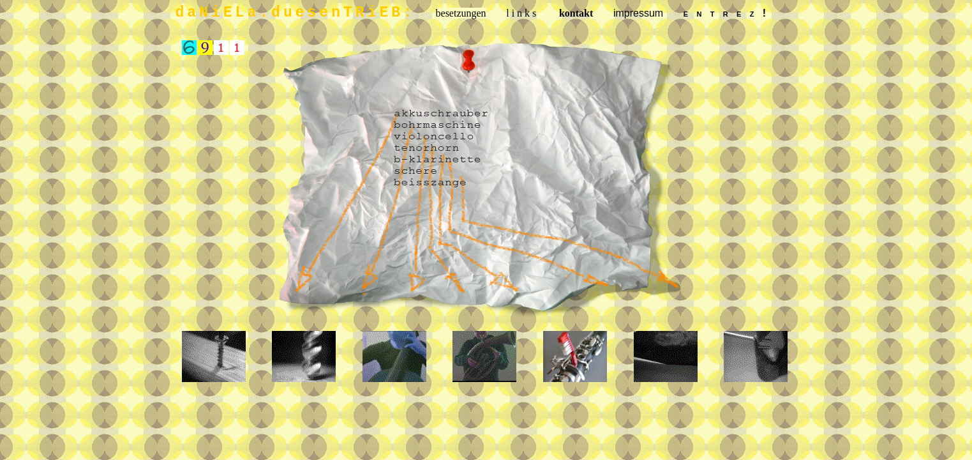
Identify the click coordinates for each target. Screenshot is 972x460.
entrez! (729, 13)
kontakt (576, 13)
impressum (638, 13)
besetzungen (461, 13)
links (522, 13)
